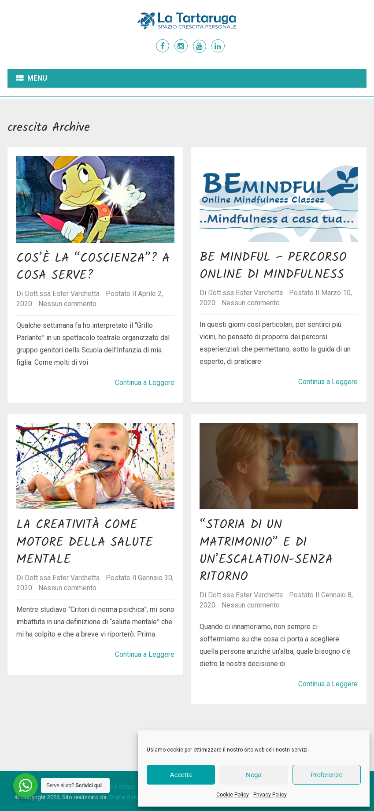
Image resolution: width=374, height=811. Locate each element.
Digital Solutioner (131, 797)
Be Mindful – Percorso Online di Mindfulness (273, 266)
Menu (37, 78)
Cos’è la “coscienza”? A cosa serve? (93, 266)
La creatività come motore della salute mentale (84, 542)
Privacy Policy (270, 795)
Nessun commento (67, 304)
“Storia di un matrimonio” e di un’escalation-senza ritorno (266, 551)
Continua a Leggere (144, 382)
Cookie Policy (232, 795)
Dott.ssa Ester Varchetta (62, 293)
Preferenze (327, 774)
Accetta (181, 774)
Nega (254, 774)
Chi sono (121, 787)
